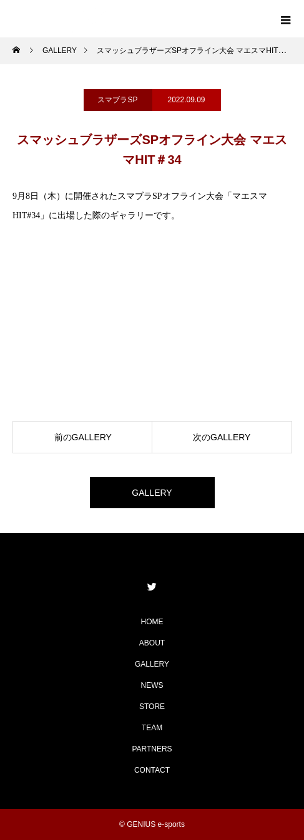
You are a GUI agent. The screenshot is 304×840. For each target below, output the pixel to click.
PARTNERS (152, 749)
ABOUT (152, 643)
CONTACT (152, 770)
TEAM (152, 727)
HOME (152, 621)
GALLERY (152, 493)
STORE (152, 706)
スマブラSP (117, 99)
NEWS (152, 685)
